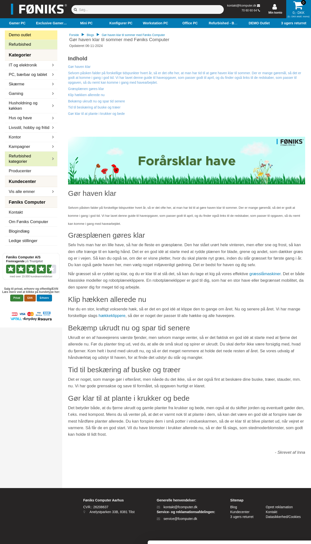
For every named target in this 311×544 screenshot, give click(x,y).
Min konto (275, 12)
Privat (16, 298)
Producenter (20, 171)
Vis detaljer (252, 534)
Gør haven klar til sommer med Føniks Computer (133, 35)
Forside (74, 35)
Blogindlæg (19, 231)
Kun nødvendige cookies (270, 502)
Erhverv (44, 298)
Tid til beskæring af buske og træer (94, 107)
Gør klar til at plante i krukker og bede (96, 114)
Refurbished (20, 44)
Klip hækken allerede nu (86, 95)
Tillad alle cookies (270, 486)
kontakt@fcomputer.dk (241, 5)
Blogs (90, 35)
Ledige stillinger (23, 240)
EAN (30, 298)
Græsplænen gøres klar (86, 89)
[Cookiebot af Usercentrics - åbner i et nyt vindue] (31, 534)
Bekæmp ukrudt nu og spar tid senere (96, 101)
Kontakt (16, 212)
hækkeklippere (112, 315)
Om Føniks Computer (28, 221)
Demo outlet (20, 35)
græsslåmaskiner (265, 274)
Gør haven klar (79, 67)
